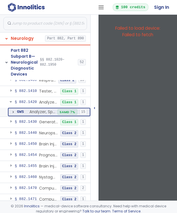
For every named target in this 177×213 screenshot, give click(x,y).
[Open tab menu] (101, 7)
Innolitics (32, 206)
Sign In (161, 7)
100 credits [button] (130, 7)
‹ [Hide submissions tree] (94, 107)
